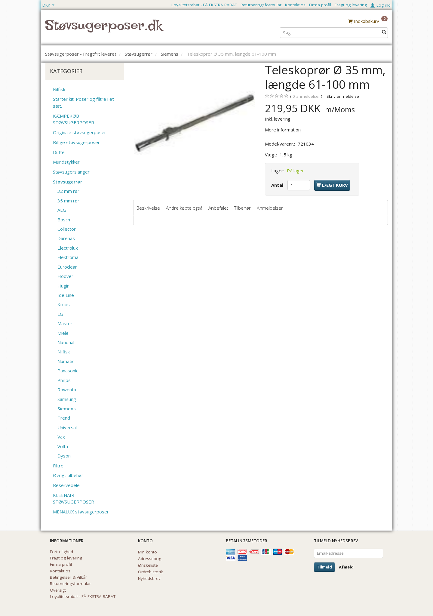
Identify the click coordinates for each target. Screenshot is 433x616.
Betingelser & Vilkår (68, 577)
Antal (277, 185)
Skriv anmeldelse (343, 96)
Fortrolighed (61, 551)
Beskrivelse (148, 208)
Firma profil (320, 5)
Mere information (283, 130)
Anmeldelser (270, 208)
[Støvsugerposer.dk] (103, 28)
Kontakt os (295, 5)
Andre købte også (184, 208)
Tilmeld (324, 567)
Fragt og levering (351, 5)
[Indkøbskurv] (368, 20)
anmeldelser (306, 96)
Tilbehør (242, 208)
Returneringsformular (261, 5)
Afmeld (346, 567)
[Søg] (384, 32)
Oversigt (58, 590)
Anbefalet (218, 208)
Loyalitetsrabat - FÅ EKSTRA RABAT (204, 5)
